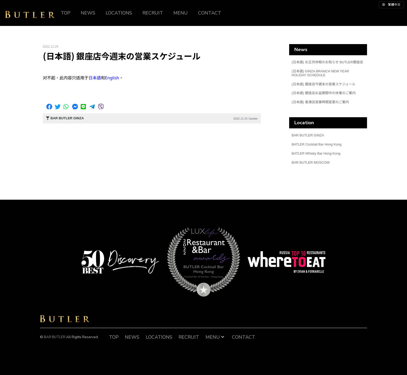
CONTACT (209, 13)
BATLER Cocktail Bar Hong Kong (317, 144)
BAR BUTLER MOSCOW (311, 162)
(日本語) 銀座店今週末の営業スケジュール (323, 84)
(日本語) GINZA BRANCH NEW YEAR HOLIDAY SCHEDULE (320, 73)
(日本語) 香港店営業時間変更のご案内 (320, 102)
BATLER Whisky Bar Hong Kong (316, 153)
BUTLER (30, 14)
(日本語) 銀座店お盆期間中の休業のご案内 (324, 93)
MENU (180, 13)
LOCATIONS (119, 13)
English (112, 78)
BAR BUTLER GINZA (308, 135)
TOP (65, 13)
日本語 (95, 78)
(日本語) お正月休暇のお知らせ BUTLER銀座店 (327, 62)
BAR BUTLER (64, 319)
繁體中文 (391, 4)
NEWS (88, 13)
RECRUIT (153, 13)
